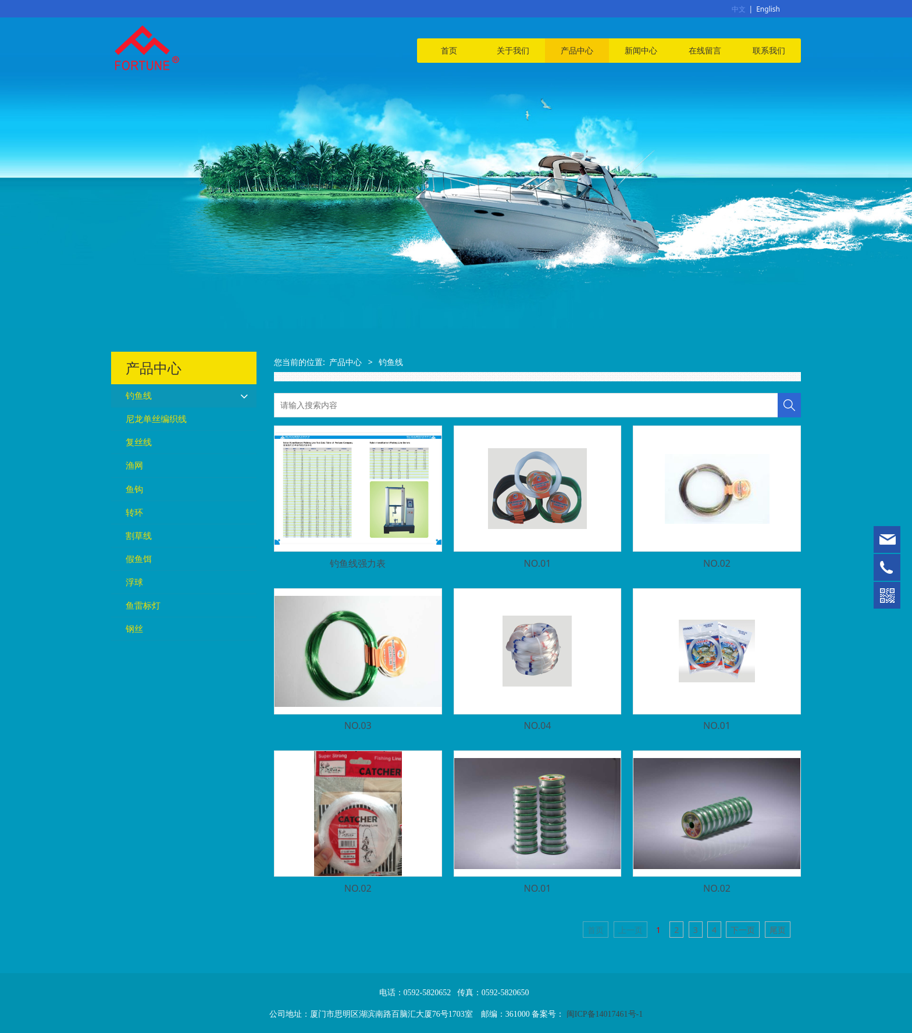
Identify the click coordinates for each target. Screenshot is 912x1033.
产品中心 (577, 50)
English (768, 9)
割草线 (139, 536)
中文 (739, 9)
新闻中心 (641, 50)
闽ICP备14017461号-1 (605, 1014)
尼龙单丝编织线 (156, 419)
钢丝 (134, 629)
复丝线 (139, 442)
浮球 (134, 582)
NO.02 (717, 563)
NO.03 (358, 725)
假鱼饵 (139, 559)
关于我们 (513, 50)
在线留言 (705, 50)
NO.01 (537, 563)
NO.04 (537, 725)
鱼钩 (134, 489)
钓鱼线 (139, 395)
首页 (449, 50)
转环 (134, 512)
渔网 (134, 465)
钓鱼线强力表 (358, 563)
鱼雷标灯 (143, 605)
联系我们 (769, 50)
